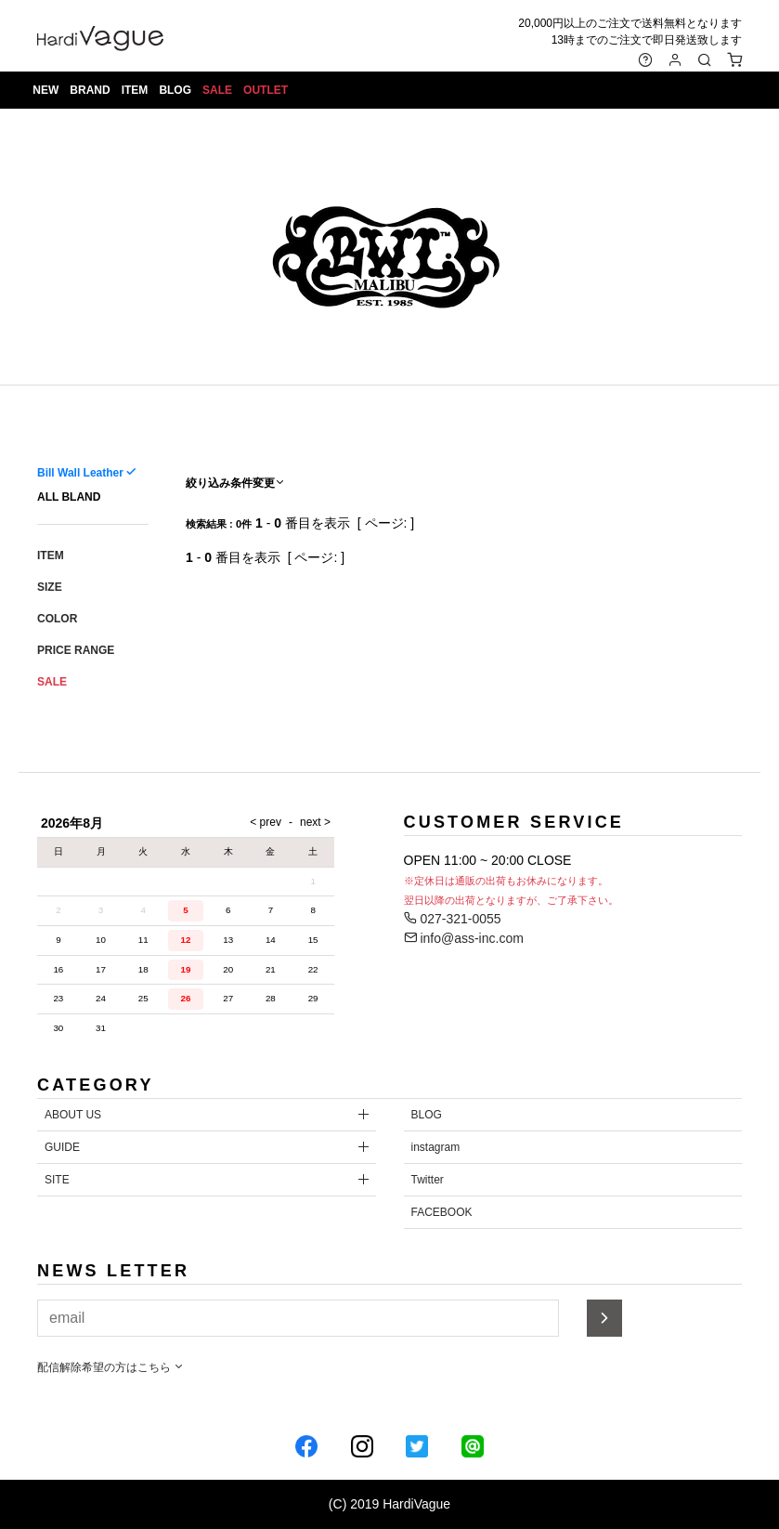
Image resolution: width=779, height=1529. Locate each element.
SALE (220, 92)
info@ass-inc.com (464, 938)
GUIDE (62, 1147)
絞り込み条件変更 (236, 483)
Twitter (427, 1179)
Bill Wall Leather (80, 472)
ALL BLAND (68, 496)
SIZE (49, 587)
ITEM (136, 92)
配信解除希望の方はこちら (111, 1367)
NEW (48, 92)
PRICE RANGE (75, 650)
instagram (436, 1147)
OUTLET (268, 92)
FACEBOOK (442, 1212)
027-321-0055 (452, 918)
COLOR (57, 618)
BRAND (92, 92)
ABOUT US (73, 1114)
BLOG (178, 92)
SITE (57, 1179)
